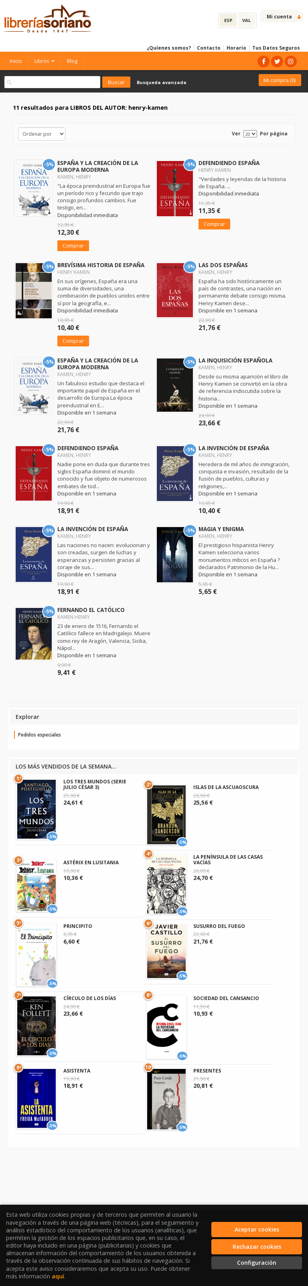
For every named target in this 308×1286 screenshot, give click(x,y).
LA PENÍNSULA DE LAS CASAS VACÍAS (228, 859)
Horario (236, 47)
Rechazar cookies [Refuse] (257, 1246)
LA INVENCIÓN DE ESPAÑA (234, 448)
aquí (58, 1276)
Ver (236, 133)
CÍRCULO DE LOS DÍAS (89, 998)
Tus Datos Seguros (276, 47)
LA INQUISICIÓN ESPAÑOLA (235, 360)
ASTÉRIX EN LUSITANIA (91, 862)
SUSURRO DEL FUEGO (219, 926)
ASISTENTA (76, 1070)
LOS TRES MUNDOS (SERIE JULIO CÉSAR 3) (94, 784)
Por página (274, 133)
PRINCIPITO (77, 926)
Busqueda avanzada (161, 82)
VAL (246, 20)
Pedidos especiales (39, 734)
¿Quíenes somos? (169, 47)
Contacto (209, 47)
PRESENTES (207, 1070)
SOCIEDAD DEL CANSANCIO (226, 998)
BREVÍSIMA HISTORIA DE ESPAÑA (100, 265)
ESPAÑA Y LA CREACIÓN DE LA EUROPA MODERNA (97, 166)
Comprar (73, 245)
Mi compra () (279, 80)
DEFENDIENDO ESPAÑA (229, 163)
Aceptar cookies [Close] (257, 1229)
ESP (228, 20)
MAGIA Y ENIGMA (221, 529)
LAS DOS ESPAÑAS (223, 265)
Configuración (256, 1262)
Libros (44, 60)
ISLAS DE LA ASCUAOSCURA (226, 787)
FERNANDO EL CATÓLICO (91, 610)
